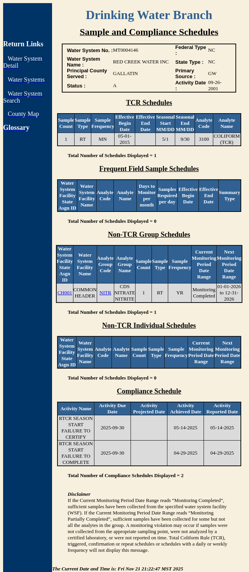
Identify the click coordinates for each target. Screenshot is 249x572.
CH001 (64, 293)
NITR (105, 293)
